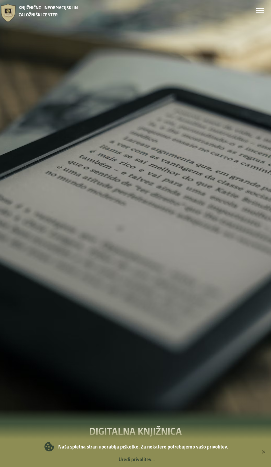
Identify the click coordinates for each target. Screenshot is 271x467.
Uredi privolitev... (137, 459)
